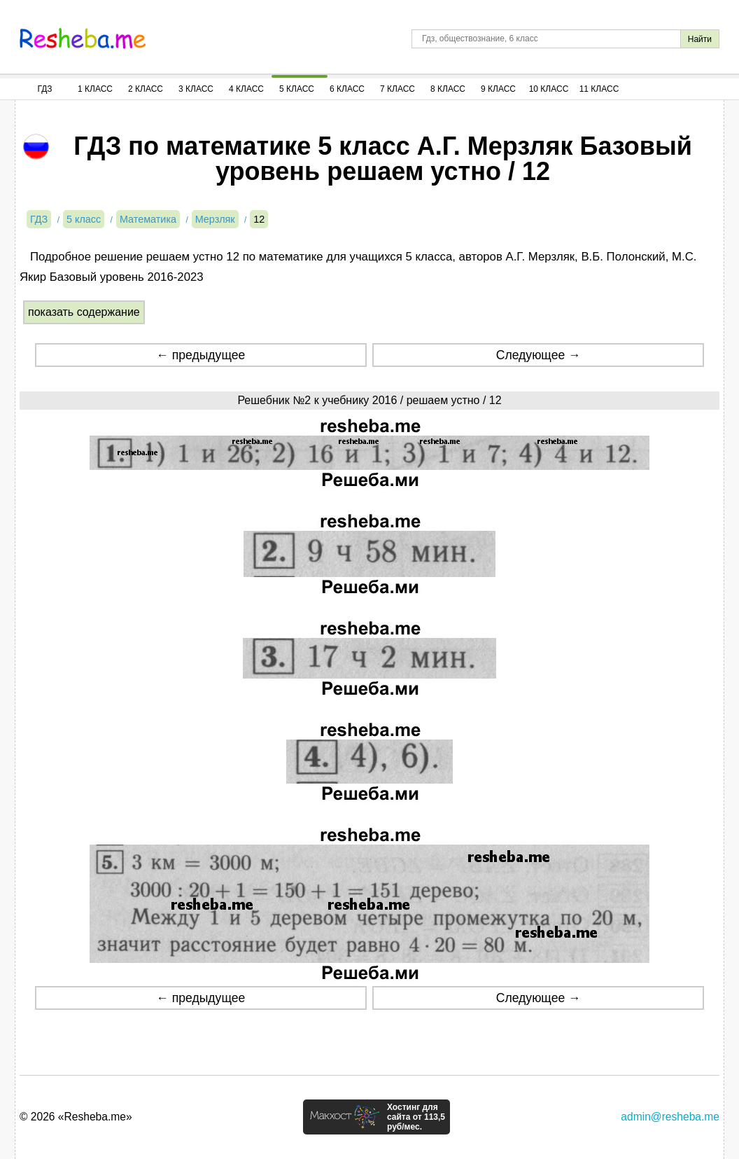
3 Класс (195, 89)
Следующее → (538, 355)
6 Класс (347, 89)
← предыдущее (200, 355)
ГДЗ (44, 89)
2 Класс (145, 89)
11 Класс (599, 89)
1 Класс (95, 89)
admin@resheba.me (670, 1117)
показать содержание (84, 312)
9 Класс (498, 89)
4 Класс (246, 89)
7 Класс (397, 89)
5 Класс (296, 89)
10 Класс (549, 89)
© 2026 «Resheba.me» (76, 1117)
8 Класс (447, 89)
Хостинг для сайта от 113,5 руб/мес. (416, 1117)
